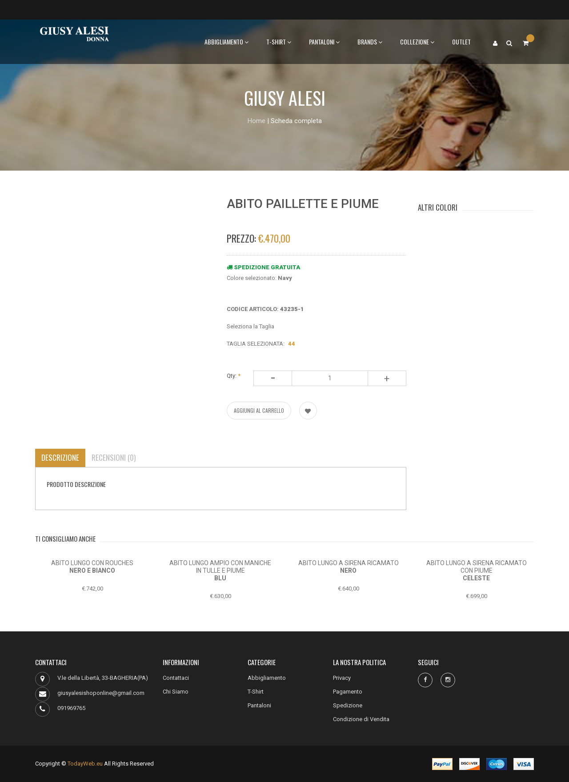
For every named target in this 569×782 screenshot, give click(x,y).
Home (256, 121)
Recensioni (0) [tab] (114, 457)
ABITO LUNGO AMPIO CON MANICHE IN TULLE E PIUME (220, 566)
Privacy (342, 677)
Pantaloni (324, 41)
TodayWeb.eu (85, 763)
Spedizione (347, 705)
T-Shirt (278, 41)
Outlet (461, 41)
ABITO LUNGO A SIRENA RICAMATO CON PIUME (476, 566)
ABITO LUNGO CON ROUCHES (92, 563)
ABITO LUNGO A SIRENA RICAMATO (348, 563)
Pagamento (347, 691)
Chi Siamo (175, 691)
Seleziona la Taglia (250, 326)
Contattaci (176, 677)
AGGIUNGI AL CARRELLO (259, 410)
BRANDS (369, 41)
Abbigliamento (226, 41)
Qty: (233, 375)
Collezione (417, 41)
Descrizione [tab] (60, 457)
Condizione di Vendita (361, 719)
